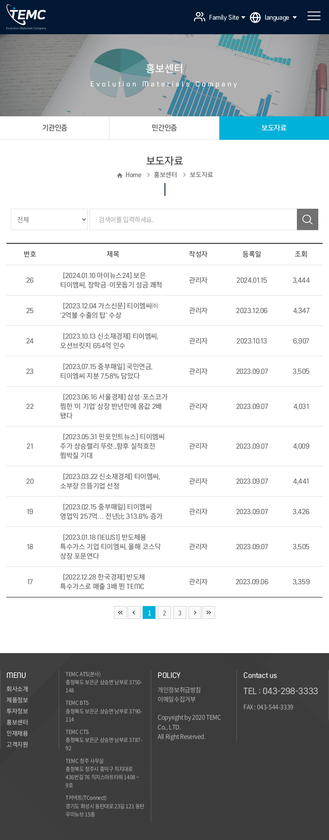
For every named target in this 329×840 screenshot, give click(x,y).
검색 (307, 219)
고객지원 (17, 744)
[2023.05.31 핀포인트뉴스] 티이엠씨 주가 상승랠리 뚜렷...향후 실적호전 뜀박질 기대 (112, 446)
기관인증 (54, 127)
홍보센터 (17, 722)
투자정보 (17, 711)
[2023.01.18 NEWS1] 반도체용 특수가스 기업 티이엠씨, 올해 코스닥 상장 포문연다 (110, 546)
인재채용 (17, 733)
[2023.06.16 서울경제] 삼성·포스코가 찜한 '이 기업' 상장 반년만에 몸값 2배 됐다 (113, 406)
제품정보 (17, 700)
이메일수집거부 (176, 699)
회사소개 (17, 689)
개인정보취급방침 (179, 689)
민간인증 (164, 127)
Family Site (227, 17)
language (281, 17)
